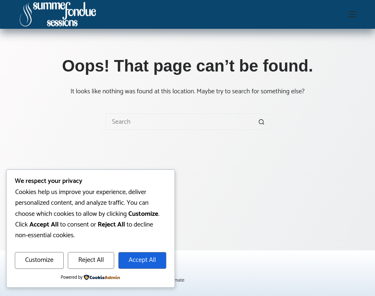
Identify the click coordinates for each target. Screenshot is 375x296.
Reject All (91, 260)
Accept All (142, 260)
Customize (39, 260)
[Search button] (261, 121)
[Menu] (352, 14)
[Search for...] (179, 121)
